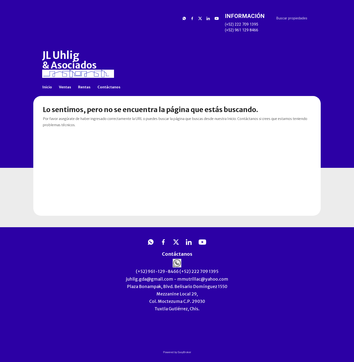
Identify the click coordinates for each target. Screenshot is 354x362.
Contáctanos (108, 87)
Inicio (47, 87)
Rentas (84, 87)
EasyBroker (184, 352)
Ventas (65, 87)
